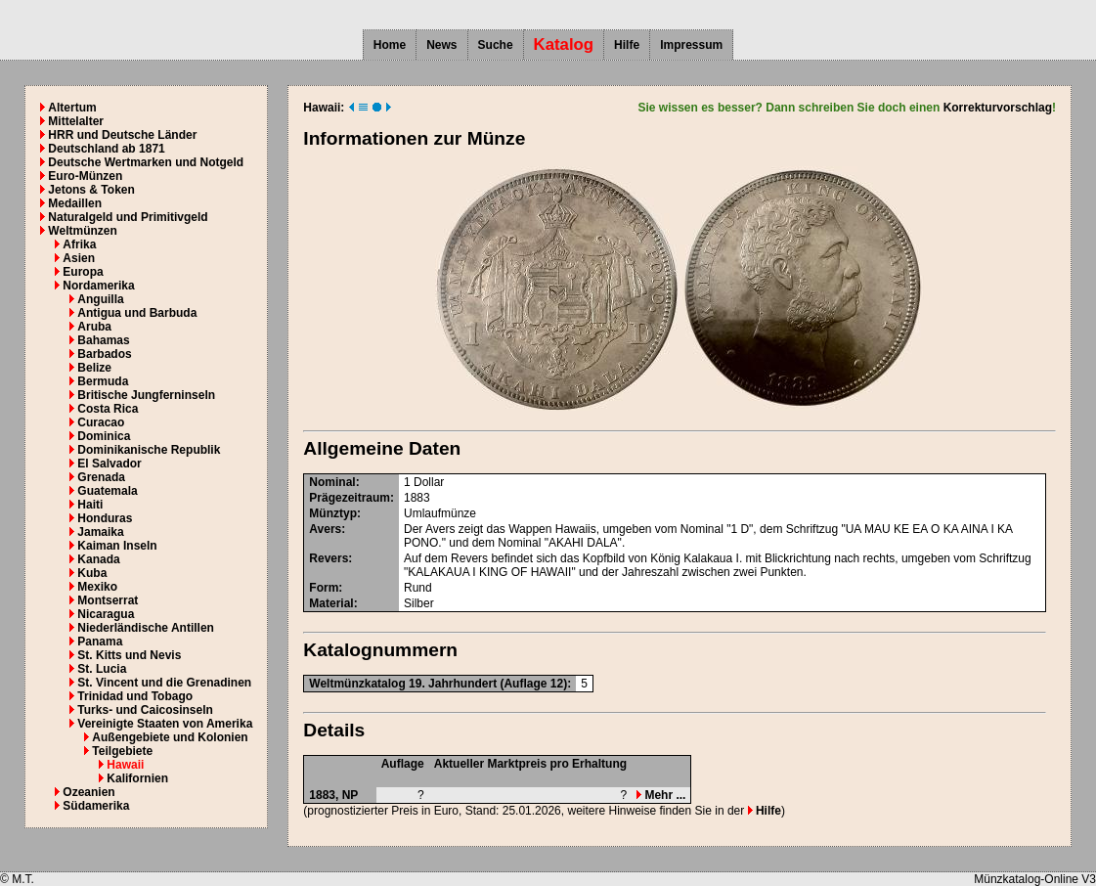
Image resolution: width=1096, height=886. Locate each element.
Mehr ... (660, 795)
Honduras (104, 518)
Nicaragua (105, 614)
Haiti (90, 504)
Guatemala (107, 491)
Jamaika (100, 532)
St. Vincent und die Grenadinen (164, 682)
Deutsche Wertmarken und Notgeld (145, 162)
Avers (325, 529)
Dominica (103, 436)
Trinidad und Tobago (135, 696)
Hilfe (626, 45)
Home (389, 45)
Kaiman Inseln (116, 546)
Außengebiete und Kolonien (169, 737)
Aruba (94, 326)
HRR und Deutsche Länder (122, 135)
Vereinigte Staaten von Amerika (164, 724)
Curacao (100, 422)
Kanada (98, 559)
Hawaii (125, 765)
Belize (94, 368)
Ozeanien (88, 792)
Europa (83, 272)
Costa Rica (107, 409)
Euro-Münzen (85, 176)
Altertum (72, 107)
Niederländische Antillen (145, 628)
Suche (495, 45)
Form (323, 588)
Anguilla (100, 299)
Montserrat (107, 600)
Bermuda (102, 381)
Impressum (691, 45)
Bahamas (103, 340)
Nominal (332, 482)
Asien (79, 258)
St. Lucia (101, 669)
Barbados (104, 354)
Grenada (101, 477)
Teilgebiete (122, 751)
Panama (99, 641)
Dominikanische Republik (148, 450)
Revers (328, 558)
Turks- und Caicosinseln (144, 710)
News (441, 45)
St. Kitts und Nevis (129, 655)
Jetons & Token (91, 190)
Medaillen (75, 203)
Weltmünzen (82, 231)
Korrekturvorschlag (997, 107)
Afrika (79, 244)
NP (350, 795)
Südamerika (96, 806)
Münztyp (333, 513)
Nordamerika (98, 285)
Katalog (564, 44)
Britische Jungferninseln (146, 395)
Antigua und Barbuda (137, 313)
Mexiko (97, 587)
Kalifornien (137, 778)
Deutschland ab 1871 (106, 148)
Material (331, 603)
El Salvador (109, 463)
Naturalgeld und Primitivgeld (127, 217)
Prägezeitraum (349, 498)
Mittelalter (76, 121)
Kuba (92, 573)
